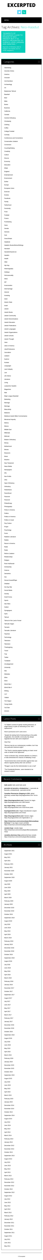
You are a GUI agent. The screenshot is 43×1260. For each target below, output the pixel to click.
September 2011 (9, 1232)
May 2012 (7, 1206)
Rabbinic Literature (10, 537)
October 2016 (8, 1031)
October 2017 (8, 991)
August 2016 (8, 1038)
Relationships (8, 557)
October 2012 (8, 1189)
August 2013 (8, 1159)
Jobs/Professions (9, 349)
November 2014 (9, 1108)
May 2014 (7, 1129)
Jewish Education (9, 322)
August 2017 (8, 998)
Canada (6, 114)
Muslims (6, 459)
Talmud (6, 617)
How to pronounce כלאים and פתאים (15, 732)
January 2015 (8, 1102)
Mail (5, 392)
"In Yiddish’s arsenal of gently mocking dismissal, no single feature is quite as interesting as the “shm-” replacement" (20, 726)
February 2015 (8, 1098)
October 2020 (8, 874)
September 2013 (9, 1155)
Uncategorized (8, 664)
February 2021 (8, 864)
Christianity (7, 121)
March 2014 (7, 1135)
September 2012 (9, 1192)
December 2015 (9, 1065)
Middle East (7, 429)
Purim (6, 533)
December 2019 (9, 907)
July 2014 (7, 1122)
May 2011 (7, 1246)
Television (7, 640)
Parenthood (7, 493)
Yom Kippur (7, 701)
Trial (5, 654)
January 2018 (8, 984)
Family (6, 201)
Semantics (7, 573)
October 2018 (8, 954)
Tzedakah (7, 661)
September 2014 (9, 1115)
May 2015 (7, 1088)
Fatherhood (7, 205)
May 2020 (7, 891)
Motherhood (8, 446)
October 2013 (8, 1152)
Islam (6, 299)
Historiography (8, 268)
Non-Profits (7, 476)
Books (6, 104)
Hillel (5, 262)
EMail (6, 168)
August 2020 (8, 881)
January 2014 (8, 1142)
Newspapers (8, 470)
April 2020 (7, 894)
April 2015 (7, 1092)
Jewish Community (10, 315)
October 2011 (8, 1229)
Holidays (7, 272)
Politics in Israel (9, 520)
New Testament (9, 463)
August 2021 (8, 854)
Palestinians (8, 490)
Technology (7, 637)
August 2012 (8, 1196)
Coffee (6, 128)
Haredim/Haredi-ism (10, 252)
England (6, 171)
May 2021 (7, 857)
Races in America (9, 543)
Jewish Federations (10, 325)
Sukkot (6, 607)
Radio (6, 547)
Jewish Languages (10, 329)
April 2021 (7, 860)
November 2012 (9, 1186)
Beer (5, 98)
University (7, 667)
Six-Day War (8, 587)
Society (6, 594)
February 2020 (8, 901)
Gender (6, 228)
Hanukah (7, 248)
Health (6, 258)
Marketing (7, 399)
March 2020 (7, 897)
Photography (8, 506)
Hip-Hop (6, 265)
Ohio (5, 480)
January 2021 (8, 867)
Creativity (7, 151)
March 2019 (7, 938)
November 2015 (9, 1068)
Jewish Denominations (11, 319)
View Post (7, 742)
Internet (6, 292)
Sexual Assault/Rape (10, 580)
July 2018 (7, 964)
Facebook (7, 198)
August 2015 (8, 1078)
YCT (5, 694)
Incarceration (8, 285)
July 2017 (7, 1001)
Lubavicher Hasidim (10, 386)
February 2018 (8, 981)
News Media (8, 466)
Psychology (7, 530)
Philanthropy (8, 503)
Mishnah (6, 436)
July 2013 (7, 1162)
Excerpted (21, 5)
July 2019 (7, 924)
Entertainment (8, 175)
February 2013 (8, 1179)
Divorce (6, 158)
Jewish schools (9, 335)
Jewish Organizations (10, 332)
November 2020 (9, 871)
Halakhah (7, 242)
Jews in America (9, 346)
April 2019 (7, 934)
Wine (5, 677)
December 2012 (9, 1182)
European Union (9, 188)
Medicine (7, 413)
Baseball (7, 94)
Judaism (6, 356)
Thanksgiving (8, 647)
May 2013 (7, 1169)
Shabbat (6, 583)
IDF (5, 282)
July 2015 (7, 1082)
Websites (7, 674)
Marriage (7, 403)
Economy (7, 161)
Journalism (7, 352)
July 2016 (7, 1042)
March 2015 (7, 1095)
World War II (8, 687)
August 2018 (8, 961)
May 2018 (7, 971)
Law (5, 372)
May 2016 (7, 1048)
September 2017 (9, 995)
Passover (7, 496)
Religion (6, 560)
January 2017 (8, 1021)
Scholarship (7, 567)
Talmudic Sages (9, 624)
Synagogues (8, 610)
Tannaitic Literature (10, 630)
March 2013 (7, 1175)
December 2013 (9, 1145)
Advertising (7, 67)
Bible (5, 101)
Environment (8, 178)
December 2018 (9, 948)
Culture (6, 155)
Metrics (6, 423)
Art (5, 88)
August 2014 (8, 1118)
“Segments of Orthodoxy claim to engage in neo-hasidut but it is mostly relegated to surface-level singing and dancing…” (13, 38)
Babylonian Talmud (10, 91)
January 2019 (8, 944)
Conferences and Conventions (13, 138)
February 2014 (8, 1139)
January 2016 (8, 1062)
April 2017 (7, 1011)
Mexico (6, 426)
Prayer (6, 526)
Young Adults (8, 704)
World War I (7, 684)
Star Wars (7, 604)
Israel (6, 305)
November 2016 (9, 1028)
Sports (6, 600)
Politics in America (9, 516)
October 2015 (8, 1072)
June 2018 (7, 968)
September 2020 (9, 877)
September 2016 (9, 1035)
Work (5, 681)
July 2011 (7, 1239)
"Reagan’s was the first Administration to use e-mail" (20, 766)
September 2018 (9, 958)
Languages (7, 366)
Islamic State (8, 302)
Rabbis (6, 540)
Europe (6, 185)
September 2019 (9, 918)
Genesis (6, 232)
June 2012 (7, 1202)
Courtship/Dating (9, 148)
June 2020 (7, 887)
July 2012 (7, 1199)
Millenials (7, 433)
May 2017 (7, 1008)
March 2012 (7, 1212)
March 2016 (7, 1055)
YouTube (7, 707)
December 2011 (9, 1222)
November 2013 (9, 1149)
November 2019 (9, 911)
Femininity (7, 208)
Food (5, 212)
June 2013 (7, 1165)
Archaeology (8, 84)
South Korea (8, 597)
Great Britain (8, 238)
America (6, 74)
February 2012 (8, 1216)
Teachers (7, 634)
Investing (7, 295)
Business (7, 108)
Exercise (7, 191)
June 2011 (7, 1242)
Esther (6, 181)
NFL (5, 473)
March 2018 (7, 978)
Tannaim (6, 627)
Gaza (6, 225)
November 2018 (9, 951)
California (7, 111)
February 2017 (8, 1018)
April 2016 (7, 1051)
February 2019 (8, 941)
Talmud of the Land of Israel (12, 620)
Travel (6, 650)
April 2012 (7, 1209)
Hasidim (6, 255)
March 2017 (7, 1015)
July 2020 (7, 884)
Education (7, 165)
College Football (9, 131)
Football (6, 215)
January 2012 (8, 1219)
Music (6, 456)
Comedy (6, 135)
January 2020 (8, 904)
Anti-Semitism (8, 81)
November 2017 (9, 988)
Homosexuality (8, 275)
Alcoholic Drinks (9, 71)
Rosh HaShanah (9, 563)
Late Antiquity (8, 369)
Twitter (19, 12)
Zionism (6, 711)
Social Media (8, 590)
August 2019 (8, 921)
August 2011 (8, 1236)
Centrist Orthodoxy (10, 118)
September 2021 (9, 851)
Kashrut (6, 359)
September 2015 (9, 1075)
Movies (6, 449)
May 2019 (7, 931)
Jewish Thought (9, 339)
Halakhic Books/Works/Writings (13, 245)
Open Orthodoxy (9, 483)
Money (6, 443)
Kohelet (6, 362)
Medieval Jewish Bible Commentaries (15, 416)
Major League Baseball (11, 396)
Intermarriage (8, 289)
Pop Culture (7, 523)
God (5, 235)
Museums (7, 453)
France (6, 218)
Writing (6, 691)
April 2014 (7, 1132)
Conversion (7, 144)
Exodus (6, 195)
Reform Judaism (9, 553)
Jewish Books (8, 312)
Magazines (7, 389)
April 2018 (7, 974)
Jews (5, 342)
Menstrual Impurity (10, 419)
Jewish (6, 309)
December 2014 (9, 1105)
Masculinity (7, 409)
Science (6, 570)
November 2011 (9, 1226)
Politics (6, 513)
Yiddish (6, 697)
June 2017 (7, 1005)
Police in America (9, 510)
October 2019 (8, 914)
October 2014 (8, 1112)
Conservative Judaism (11, 141)
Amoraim (7, 77)
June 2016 (7, 1045)
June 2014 (7, 1125)
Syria (5, 614)
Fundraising (7, 222)
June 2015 (7, 1085)
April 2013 (7, 1172)
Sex (5, 577)
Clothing (6, 124)
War (5, 671)
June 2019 (7, 927)
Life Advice (7, 376)
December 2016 (9, 1025)
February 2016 (8, 1058)
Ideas (6, 279)
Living (6, 382)
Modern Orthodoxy (10, 439)
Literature (7, 379)
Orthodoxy (7, 486)
